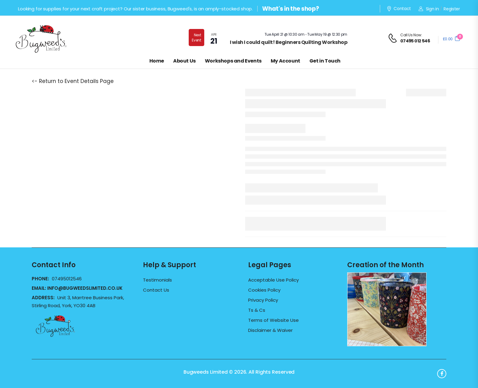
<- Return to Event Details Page (73, 81)
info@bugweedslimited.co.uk (85, 288)
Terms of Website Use (273, 320)
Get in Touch (325, 60)
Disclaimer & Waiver (270, 330)
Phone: (41, 278)
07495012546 (67, 278)
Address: (44, 297)
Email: (77, 288)
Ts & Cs (256, 310)
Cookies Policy (264, 290)
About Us (184, 60)
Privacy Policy (263, 300)
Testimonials (157, 280)
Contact (399, 9)
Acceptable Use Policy (273, 280)
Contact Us (156, 290)
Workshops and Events (233, 60)
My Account (285, 60)
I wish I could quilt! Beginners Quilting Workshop (289, 42)
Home (156, 60)
